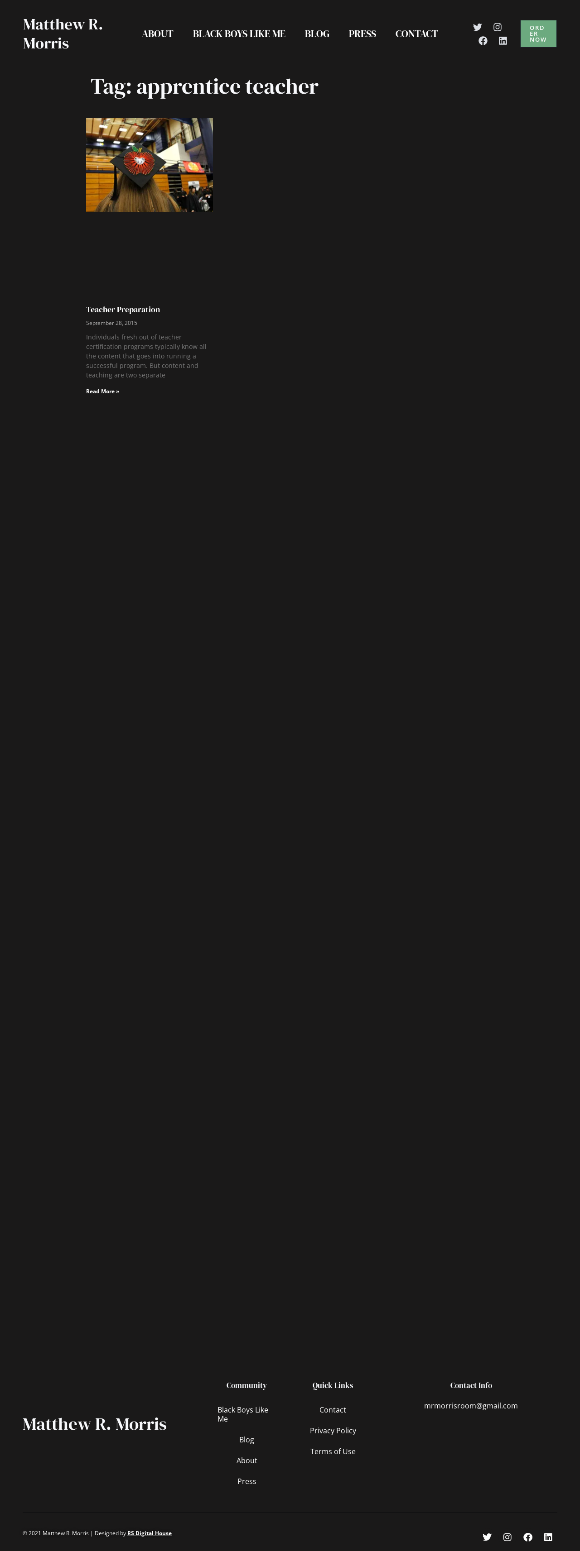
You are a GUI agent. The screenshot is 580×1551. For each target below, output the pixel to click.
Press (363, 33)
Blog (317, 33)
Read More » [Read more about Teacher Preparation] (102, 391)
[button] (539, 34)
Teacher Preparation (123, 309)
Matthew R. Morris (63, 33)
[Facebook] (484, 40)
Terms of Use (333, 1451)
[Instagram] (498, 27)
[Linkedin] (504, 40)
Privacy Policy (333, 1431)
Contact (417, 33)
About (157, 33)
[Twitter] (478, 27)
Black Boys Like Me (239, 33)
